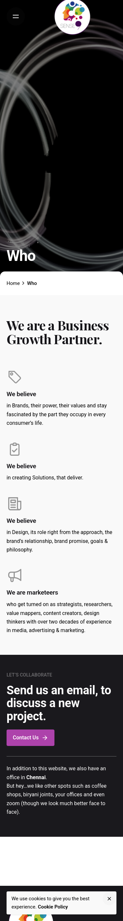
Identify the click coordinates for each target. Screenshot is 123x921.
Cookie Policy (53, 907)
